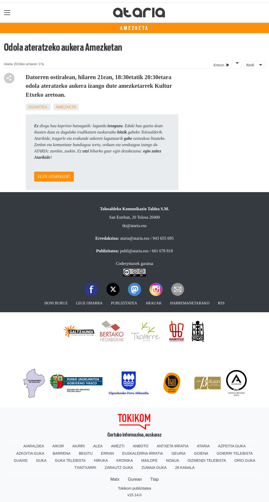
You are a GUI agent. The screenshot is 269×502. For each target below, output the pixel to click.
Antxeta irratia (173, 446)
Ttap (154, 479)
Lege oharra (89, 303)
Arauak (154, 303)
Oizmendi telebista (207, 460)
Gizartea (37, 107)
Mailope (149, 460)
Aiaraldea (33, 446)
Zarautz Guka (119, 467)
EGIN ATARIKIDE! (54, 176)
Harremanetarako (190, 303)
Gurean (135, 479)
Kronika (124, 460)
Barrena (62, 453)
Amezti (117, 446)
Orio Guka (244, 460)
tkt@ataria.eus (134, 225)
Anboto (140, 446)
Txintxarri (85, 467)
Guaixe (21, 460)
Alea (98, 446)
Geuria (179, 453)
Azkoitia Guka (30, 453)
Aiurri (78, 446)
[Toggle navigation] (7, 12)
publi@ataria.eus (134, 251)
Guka (41, 460)
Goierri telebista (235, 453)
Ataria (203, 446)
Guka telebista (70, 460)
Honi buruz (56, 303)
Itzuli (250, 65)
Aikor (58, 446)
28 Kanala (185, 467)
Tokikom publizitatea (134, 488)
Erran (107, 453)
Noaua (172, 460)
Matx (115, 479)
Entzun (221, 65)
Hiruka (101, 460)
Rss (221, 303)
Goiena (201, 453)
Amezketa (134, 28)
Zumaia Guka (154, 467)
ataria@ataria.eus (134, 238)
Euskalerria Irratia (142, 453)
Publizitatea (124, 303)
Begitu (85, 453)
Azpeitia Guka (232, 446)
